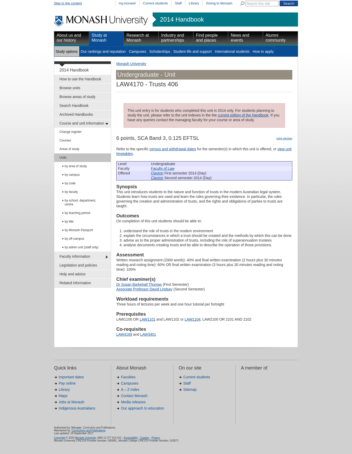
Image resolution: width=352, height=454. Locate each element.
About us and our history (69, 37)
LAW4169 (124, 334)
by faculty (71, 192)
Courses (65, 140)
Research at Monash (137, 37)
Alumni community (276, 37)
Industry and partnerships (172, 37)
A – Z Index (130, 389)
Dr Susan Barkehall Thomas (139, 284)
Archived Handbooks (76, 114)
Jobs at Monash (71, 402)
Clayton (157, 173)
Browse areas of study (77, 97)
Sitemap (190, 389)
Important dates (71, 377)
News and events (240, 37)
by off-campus (74, 239)
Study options (67, 51)
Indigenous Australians (77, 408)
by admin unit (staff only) (82, 247)
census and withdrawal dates (173, 149)
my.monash (127, 3)
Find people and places (207, 37)
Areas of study (69, 149)
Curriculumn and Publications (88, 430)
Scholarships (159, 51)
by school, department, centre (80, 202)
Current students (155, 3)
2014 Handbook (182, 19)
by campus (72, 175)
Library (194, 3)
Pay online (67, 383)
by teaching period (77, 213)
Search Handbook (74, 105)
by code (70, 183)
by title (69, 221)
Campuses (137, 51)
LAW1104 (192, 319)
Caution (144, 437)
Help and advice (72, 274)
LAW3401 (148, 334)
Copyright (59, 437)
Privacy (155, 437)
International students (232, 51)
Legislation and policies (78, 265)
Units (62, 157)
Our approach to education (142, 408)
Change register (70, 132)
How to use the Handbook (80, 79)
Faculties (128, 377)
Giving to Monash (219, 3)
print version (284, 138)
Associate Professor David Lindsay (144, 289)
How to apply (263, 51)
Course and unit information (81, 123)
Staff (178, 3)
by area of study (76, 166)
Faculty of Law (162, 168)
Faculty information (74, 256)
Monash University (131, 64)
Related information (75, 283)
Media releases (133, 402)
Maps (63, 396)
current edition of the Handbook (243, 115)
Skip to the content (68, 3)
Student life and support (192, 51)
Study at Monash (99, 37)
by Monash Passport (79, 230)
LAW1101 (147, 319)
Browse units (69, 88)
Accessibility (131, 437)
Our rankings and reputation (103, 51)
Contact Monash (134, 396)
